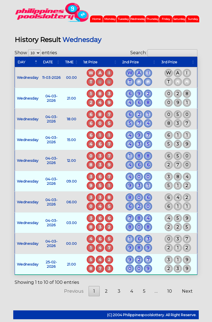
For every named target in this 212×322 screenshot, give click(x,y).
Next (187, 291)
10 (169, 291)
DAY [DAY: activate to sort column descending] (21, 62)
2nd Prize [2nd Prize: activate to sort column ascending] (130, 62)
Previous (73, 291)
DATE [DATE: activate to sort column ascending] (48, 62)
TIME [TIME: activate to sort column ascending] (69, 62)
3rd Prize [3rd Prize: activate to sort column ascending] (169, 62)
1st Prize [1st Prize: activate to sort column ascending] (90, 62)
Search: (163, 52)
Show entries (36, 52)
